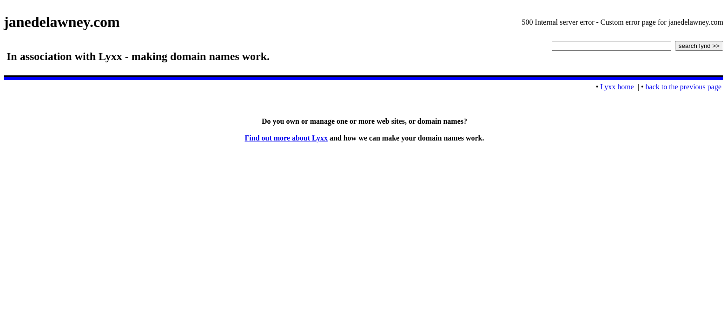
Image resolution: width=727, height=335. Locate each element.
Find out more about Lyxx (286, 138)
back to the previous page (684, 87)
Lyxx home (617, 87)
